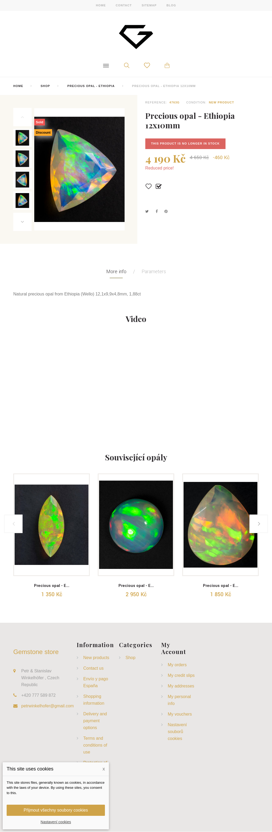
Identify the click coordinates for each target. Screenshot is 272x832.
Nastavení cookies (56, 822)
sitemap (149, 5)
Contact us (93, 668)
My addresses (181, 686)
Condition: (196, 102)
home (101, 5)
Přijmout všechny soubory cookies (56, 810)
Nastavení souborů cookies (177, 731)
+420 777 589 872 (38, 695)
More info (116, 271)
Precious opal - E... (51, 586)
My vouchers (180, 714)
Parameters (154, 271)
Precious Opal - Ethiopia (91, 86)
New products (96, 658)
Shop (45, 86)
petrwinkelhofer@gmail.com (47, 706)
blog (171, 5)
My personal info (179, 700)
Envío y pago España (95, 682)
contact (124, 5)
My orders (177, 665)
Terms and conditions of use (95, 745)
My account (173, 648)
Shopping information (93, 700)
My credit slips (181, 675)
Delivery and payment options (95, 721)
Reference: (156, 102)
